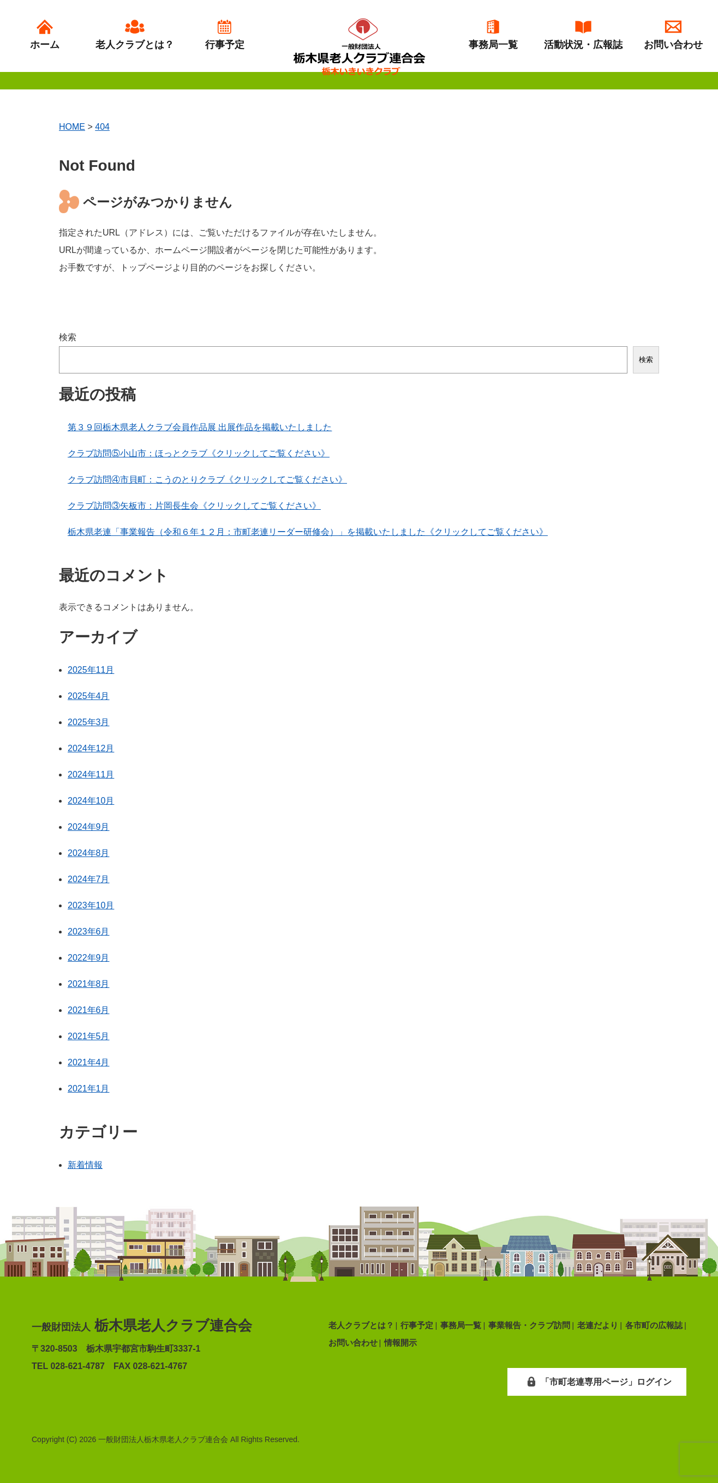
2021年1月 (89, 1088)
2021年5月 (89, 1036)
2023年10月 (91, 905)
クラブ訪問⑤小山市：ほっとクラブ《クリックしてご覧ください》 (199, 453)
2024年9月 (89, 826)
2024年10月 (91, 800)
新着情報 (85, 1164)
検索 (67, 337)
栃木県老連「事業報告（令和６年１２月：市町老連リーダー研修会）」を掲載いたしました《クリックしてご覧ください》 (308, 531)
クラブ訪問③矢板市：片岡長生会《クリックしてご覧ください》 (194, 505)
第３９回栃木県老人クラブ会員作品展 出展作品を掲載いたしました (200, 427)
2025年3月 (89, 722)
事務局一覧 (493, 34)
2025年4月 (89, 696)
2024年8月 (89, 853)
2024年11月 (91, 774)
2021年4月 (89, 1062)
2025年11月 (91, 669)
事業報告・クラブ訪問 (529, 1325)
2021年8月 (89, 983)
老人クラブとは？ (134, 34)
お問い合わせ (673, 34)
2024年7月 (89, 879)
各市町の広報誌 (654, 1325)
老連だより (597, 1325)
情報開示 (400, 1342)
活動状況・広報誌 (583, 34)
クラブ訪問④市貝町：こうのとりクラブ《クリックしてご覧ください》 (207, 479)
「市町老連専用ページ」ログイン (596, 1381)
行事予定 (224, 34)
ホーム (44, 34)
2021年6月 (89, 1010)
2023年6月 (89, 931)
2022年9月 (89, 957)
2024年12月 (91, 748)
